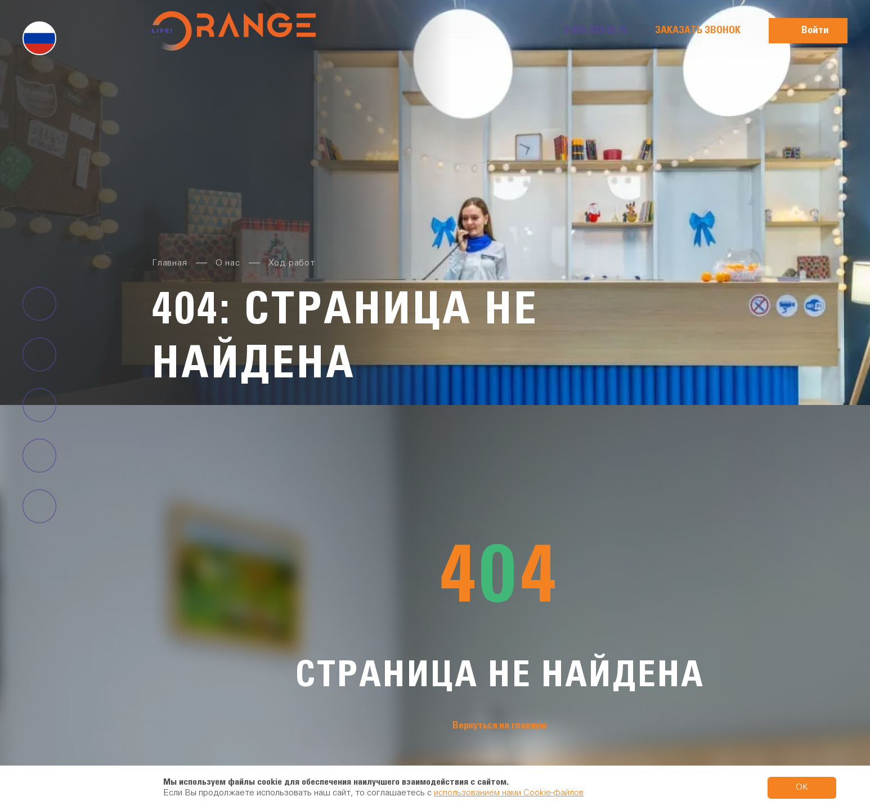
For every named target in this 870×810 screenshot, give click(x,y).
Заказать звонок (698, 30)
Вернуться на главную (499, 726)
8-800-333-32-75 (595, 30)
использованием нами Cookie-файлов (509, 793)
